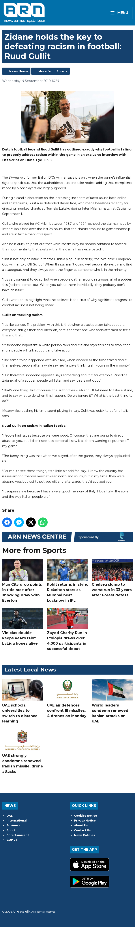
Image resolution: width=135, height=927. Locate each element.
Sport (11, 830)
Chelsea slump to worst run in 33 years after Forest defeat (112, 578)
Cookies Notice (85, 815)
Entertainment (18, 835)
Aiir (27, 911)
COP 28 (12, 839)
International (17, 820)
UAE (10, 815)
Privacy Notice (85, 820)
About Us (81, 825)
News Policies (84, 835)
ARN (16, 911)
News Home (18, 71)
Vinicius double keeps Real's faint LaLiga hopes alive (22, 627)
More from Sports (53, 71)
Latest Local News (30, 669)
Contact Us (82, 830)
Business (13, 825)
